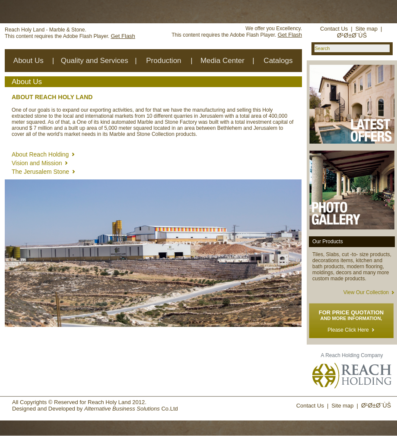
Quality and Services (94, 60)
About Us (28, 60)
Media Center (222, 60)
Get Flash (123, 36)
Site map (367, 28)
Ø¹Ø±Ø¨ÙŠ (352, 35)
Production (163, 60)
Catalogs (278, 60)
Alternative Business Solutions (122, 408)
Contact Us (334, 28)
